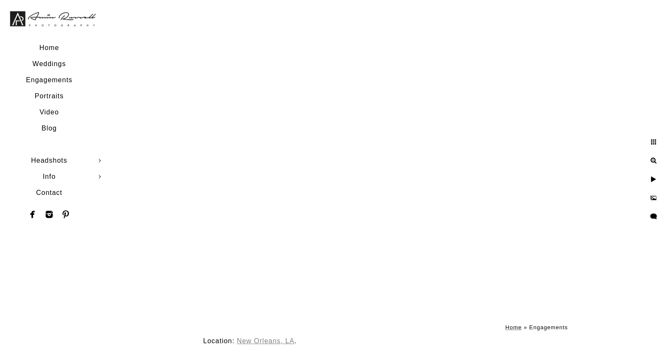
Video (49, 112)
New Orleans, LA (265, 340)
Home (49, 47)
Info (49, 176)
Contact (49, 192)
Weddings (49, 63)
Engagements (49, 79)
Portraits (49, 96)
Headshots (49, 160)
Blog (49, 128)
